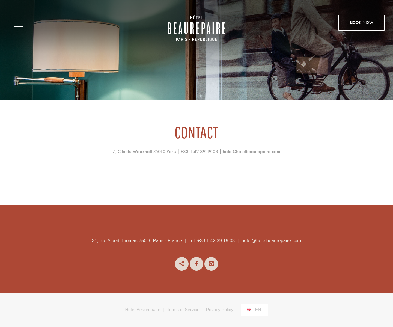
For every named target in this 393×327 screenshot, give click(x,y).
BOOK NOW (361, 23)
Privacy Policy (219, 309)
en (258, 309)
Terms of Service (183, 309)
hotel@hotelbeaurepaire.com (271, 240)
